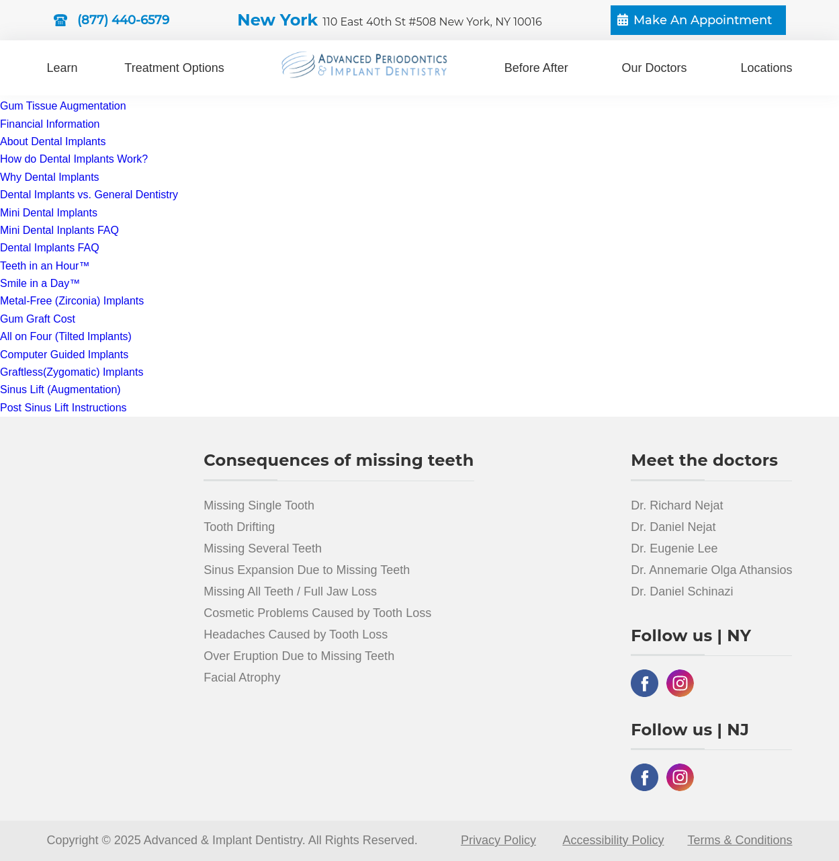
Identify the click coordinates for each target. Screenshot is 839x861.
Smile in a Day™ (40, 283)
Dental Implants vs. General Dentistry (89, 194)
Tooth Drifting (239, 527)
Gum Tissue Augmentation (63, 106)
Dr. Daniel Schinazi (682, 591)
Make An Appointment (702, 20)
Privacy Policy (498, 840)
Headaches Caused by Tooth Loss (296, 634)
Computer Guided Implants (64, 354)
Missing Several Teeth (263, 548)
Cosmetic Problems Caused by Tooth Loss (317, 613)
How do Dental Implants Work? (74, 159)
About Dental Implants (52, 141)
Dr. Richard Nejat (677, 505)
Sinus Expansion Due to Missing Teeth (307, 570)
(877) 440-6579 (123, 20)
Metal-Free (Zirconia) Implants (72, 300)
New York (389, 20)
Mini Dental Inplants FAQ (59, 230)
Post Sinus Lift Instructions (63, 407)
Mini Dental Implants (48, 212)
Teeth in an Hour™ (44, 266)
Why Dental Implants (49, 177)
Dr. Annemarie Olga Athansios (711, 570)
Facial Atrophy (242, 677)
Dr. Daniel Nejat (673, 527)
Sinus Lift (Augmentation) (60, 389)
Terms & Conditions (739, 840)
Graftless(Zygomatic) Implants (71, 372)
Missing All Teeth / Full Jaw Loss (290, 591)
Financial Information (50, 124)
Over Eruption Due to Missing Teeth (299, 656)
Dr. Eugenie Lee (674, 548)
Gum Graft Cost (37, 319)
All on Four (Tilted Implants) (66, 336)
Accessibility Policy (613, 840)
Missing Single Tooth (259, 505)
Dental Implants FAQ (49, 247)
